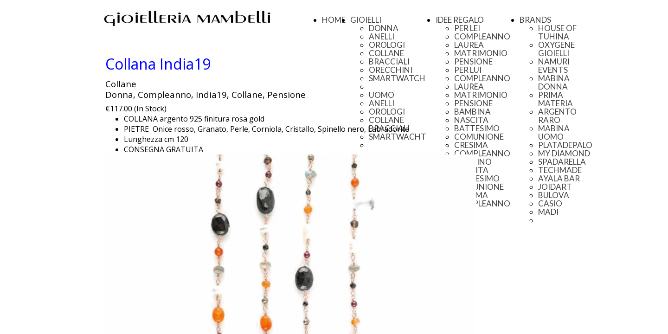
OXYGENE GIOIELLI (556, 49)
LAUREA (469, 45)
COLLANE (386, 53)
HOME (334, 20)
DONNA (383, 28)
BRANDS (535, 20)
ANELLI (381, 36)
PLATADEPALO (565, 145)
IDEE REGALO (460, 20)
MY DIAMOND (564, 153)
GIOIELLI (365, 20)
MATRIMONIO (480, 53)
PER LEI (467, 28)
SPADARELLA (562, 162)
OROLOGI (387, 45)
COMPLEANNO (482, 36)
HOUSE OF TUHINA (557, 32)
